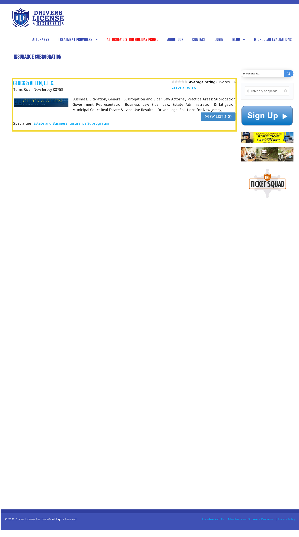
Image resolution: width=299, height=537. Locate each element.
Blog (236, 39)
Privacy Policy (286, 519)
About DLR (175, 39)
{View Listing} (218, 116)
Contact (199, 39)
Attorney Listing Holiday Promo (133, 39)
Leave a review (184, 87)
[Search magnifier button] (288, 73)
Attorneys (40, 39)
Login (219, 39)
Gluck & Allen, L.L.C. (33, 83)
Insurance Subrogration (89, 123)
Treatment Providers (75, 39)
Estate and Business (50, 123)
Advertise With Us (213, 519)
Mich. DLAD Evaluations (273, 39)
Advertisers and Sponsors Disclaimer (251, 519)
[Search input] (262, 73)
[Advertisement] (265, 264)
